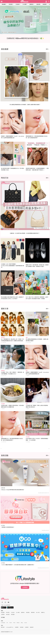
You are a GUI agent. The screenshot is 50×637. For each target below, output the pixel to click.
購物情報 (33, 612)
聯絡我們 (31, 627)
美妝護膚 (3, 4)
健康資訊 (31, 4)
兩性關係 (44, 4)
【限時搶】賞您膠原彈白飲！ (8, 527)
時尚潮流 (10, 4)
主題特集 (2, 614)
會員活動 (7, 614)
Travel (10, 622)
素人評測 (38, 612)
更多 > (47, 49)
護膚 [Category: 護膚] (27, 337)
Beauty (18, 622)
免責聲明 (16, 627)
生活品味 (17, 4)
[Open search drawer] (48, 1)
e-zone (25, 622)
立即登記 (25, 587)
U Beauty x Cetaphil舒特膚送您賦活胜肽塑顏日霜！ (13, 489)
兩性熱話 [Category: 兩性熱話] (3, 337)
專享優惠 (12, 614)
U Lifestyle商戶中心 (9, 627)
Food (14, 622)
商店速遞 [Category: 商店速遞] (27, 436)
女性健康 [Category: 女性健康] (3, 403)
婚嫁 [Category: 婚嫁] (27, 403)
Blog (22, 622)
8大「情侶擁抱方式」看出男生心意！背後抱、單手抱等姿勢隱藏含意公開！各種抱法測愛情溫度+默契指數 (12, 341)
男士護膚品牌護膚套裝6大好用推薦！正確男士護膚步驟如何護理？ (25, 104)
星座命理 (38, 4)
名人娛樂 (24, 4)
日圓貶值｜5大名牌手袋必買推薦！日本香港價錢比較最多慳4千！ (25, 233)
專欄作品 (43, 612)
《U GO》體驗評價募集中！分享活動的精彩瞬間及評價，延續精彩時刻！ (18, 564)
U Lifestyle (3, 622)
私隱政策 (26, 627)
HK (7, 622)
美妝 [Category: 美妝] (27, 370)
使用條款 (21, 627)
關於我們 (2, 627)
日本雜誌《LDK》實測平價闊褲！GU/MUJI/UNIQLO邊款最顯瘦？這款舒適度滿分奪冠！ (12, 266)
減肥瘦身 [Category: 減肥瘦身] (3, 370)
